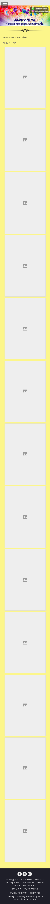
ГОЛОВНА (16, 888)
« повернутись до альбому (15, 37)
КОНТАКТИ (35, 893)
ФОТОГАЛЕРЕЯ (31, 888)
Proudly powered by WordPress (21, 896)
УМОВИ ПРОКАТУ (18, 893)
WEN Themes (30, 899)
